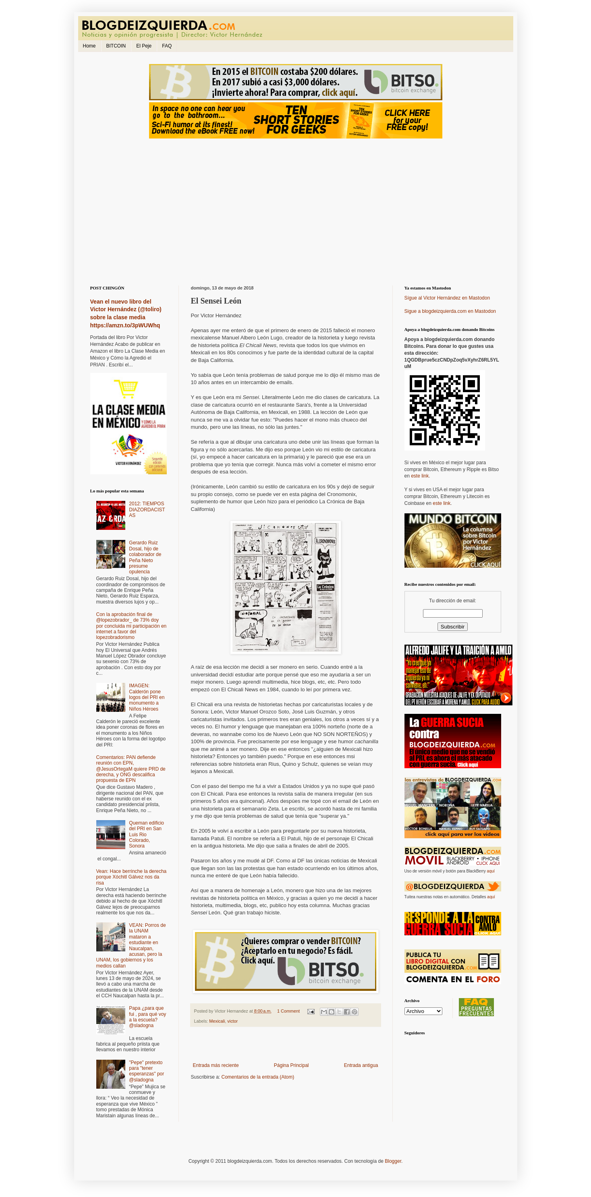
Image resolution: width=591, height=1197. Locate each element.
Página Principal (291, 1065)
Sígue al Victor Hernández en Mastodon (447, 298)
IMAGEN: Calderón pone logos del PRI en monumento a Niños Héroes (146, 697)
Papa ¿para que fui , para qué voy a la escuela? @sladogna (147, 1016)
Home (89, 46)
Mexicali (217, 1021)
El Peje (143, 46)
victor (232, 1021)
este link (420, 476)
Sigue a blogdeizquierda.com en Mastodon (450, 311)
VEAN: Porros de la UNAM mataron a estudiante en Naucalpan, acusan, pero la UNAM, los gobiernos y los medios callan (131, 945)
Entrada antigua (361, 1065)
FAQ (167, 46)
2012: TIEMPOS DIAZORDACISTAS (147, 509)
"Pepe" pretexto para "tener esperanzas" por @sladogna (146, 1071)
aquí (491, 871)
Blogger (393, 1161)
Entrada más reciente (216, 1065)
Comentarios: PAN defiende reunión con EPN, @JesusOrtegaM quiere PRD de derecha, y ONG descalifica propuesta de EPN (131, 769)
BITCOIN (116, 46)
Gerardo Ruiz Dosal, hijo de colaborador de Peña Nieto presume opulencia (145, 557)
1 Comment (288, 1011)
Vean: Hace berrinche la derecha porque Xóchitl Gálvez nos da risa (131, 877)
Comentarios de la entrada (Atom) (258, 1077)
